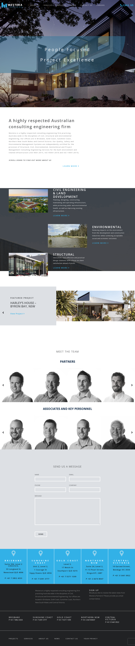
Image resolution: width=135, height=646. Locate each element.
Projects (35, 5)
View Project (17, 313)
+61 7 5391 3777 (40, 620)
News (73, 5)
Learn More (71, 166)
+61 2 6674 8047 (89, 620)
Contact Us (86, 5)
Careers (100, 5)
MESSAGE (38, 496)
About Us (61, 5)
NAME (37, 474)
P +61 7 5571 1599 (67, 576)
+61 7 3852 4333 (16, 620)
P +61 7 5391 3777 (40, 579)
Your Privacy (91, 639)
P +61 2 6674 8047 (94, 579)
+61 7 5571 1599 (64, 620)
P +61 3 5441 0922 (121, 575)
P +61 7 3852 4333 (13, 578)
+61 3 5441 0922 (113, 622)
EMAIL (71, 474)
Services (48, 5)
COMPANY (73, 485)
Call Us (127, 5)
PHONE (37, 485)
